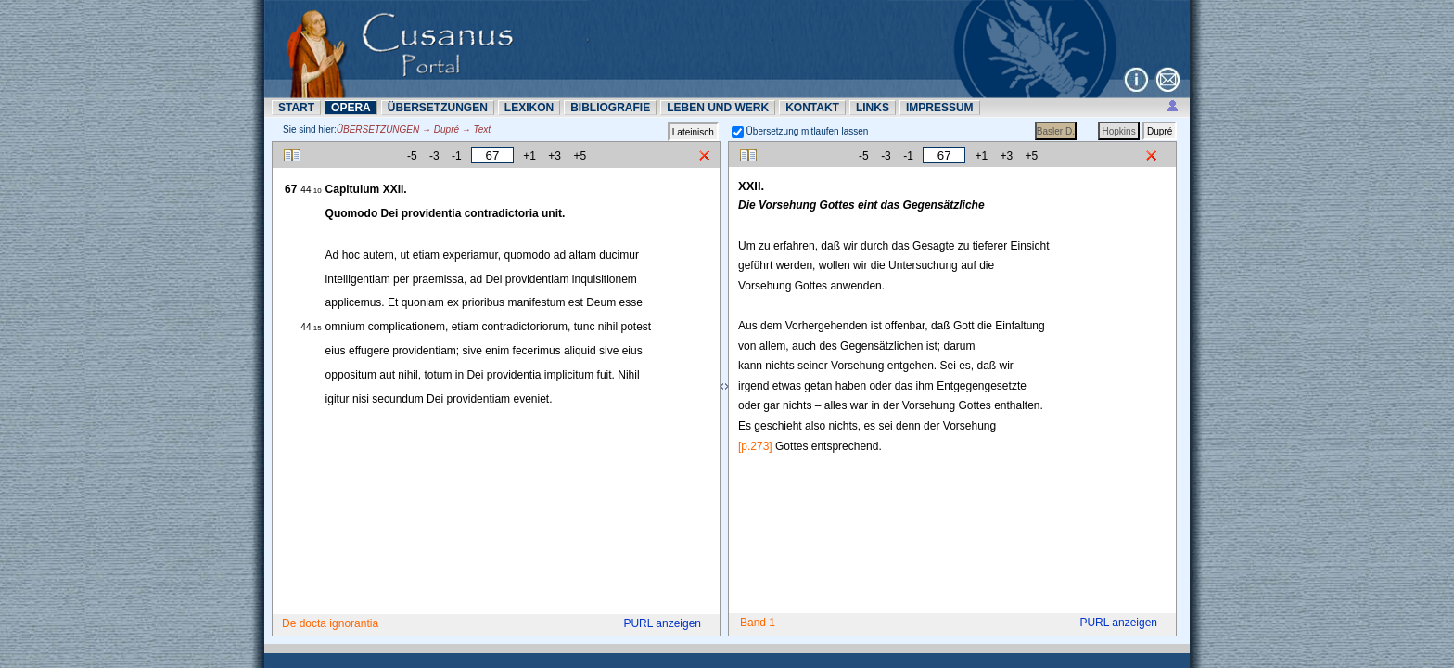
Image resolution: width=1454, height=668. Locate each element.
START (296, 107)
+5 (579, 155)
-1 (457, 155)
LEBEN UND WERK (718, 107)
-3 (434, 155)
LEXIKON (529, 107)
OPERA (351, 107)
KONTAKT (812, 107)
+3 (554, 155)
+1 (529, 155)
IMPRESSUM (940, 107)
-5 (412, 155)
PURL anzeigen (662, 623)
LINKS (872, 107)
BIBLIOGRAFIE (610, 107)
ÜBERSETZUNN (438, 107)
